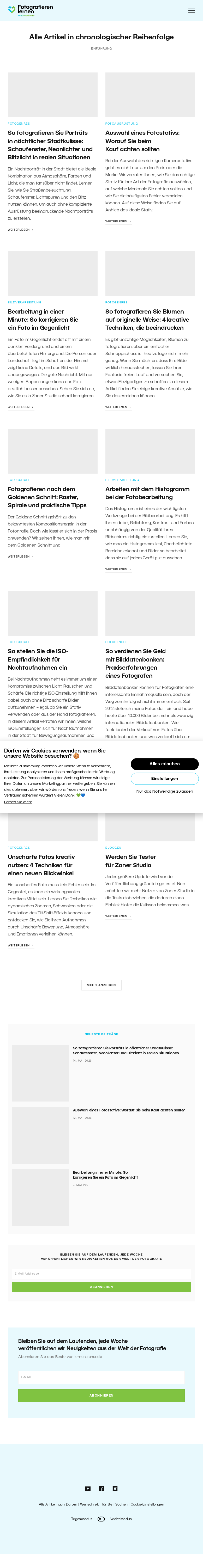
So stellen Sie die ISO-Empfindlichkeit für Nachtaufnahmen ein (38, 660)
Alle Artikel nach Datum (58, 1504)
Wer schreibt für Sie (96, 1504)
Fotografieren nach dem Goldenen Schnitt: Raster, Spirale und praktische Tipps (47, 498)
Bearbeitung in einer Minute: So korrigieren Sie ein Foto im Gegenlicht (43, 320)
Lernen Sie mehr (18, 802)
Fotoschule (19, 480)
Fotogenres (19, 124)
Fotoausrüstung (121, 124)
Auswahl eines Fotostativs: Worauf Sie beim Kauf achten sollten (142, 141)
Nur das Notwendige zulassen (164, 791)
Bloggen (113, 848)
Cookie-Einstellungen (147, 1504)
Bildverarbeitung (24, 302)
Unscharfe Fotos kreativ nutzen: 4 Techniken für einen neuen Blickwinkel (41, 865)
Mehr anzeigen (101, 985)
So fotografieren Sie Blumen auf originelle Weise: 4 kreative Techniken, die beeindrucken (147, 320)
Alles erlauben (165, 764)
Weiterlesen (21, 230)
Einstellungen (164, 779)
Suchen (121, 1504)
